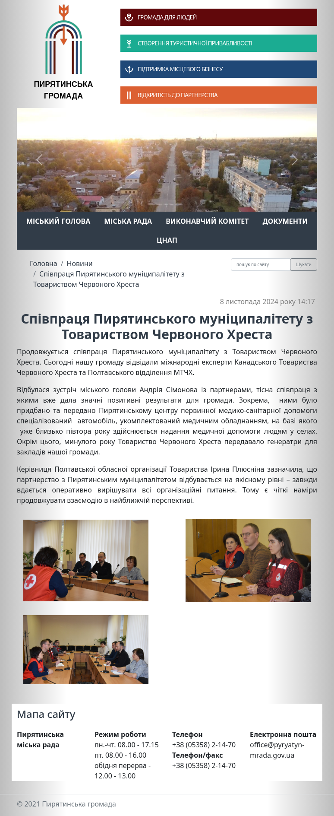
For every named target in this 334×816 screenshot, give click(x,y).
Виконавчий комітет (207, 221)
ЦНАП (167, 240)
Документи (285, 221)
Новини (80, 263)
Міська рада (128, 221)
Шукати (304, 264)
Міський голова (58, 221)
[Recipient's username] (260, 264)
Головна (43, 263)
